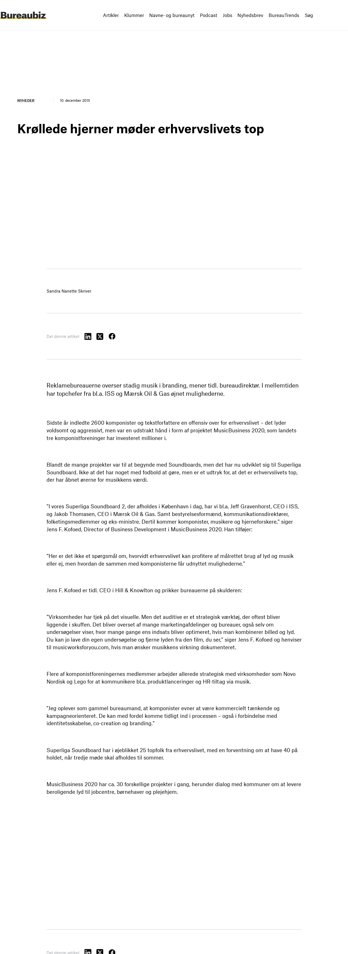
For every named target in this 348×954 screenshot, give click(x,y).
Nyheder (25, 100)
